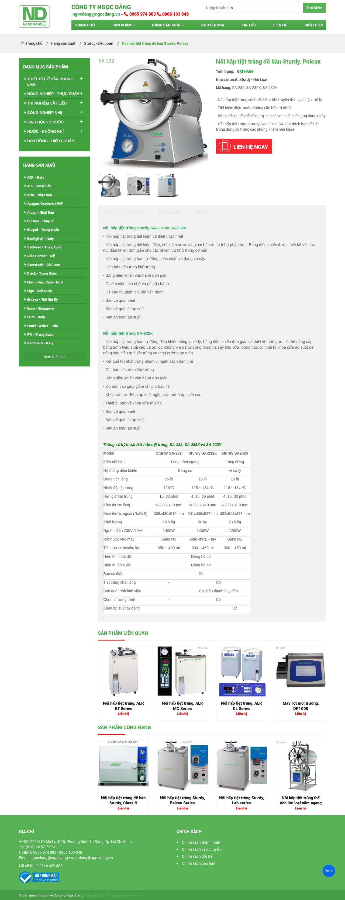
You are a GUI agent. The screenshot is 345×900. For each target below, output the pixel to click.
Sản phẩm (122, 24)
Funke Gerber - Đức (42, 325)
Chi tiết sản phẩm (124, 212)
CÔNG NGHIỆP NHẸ (44, 112)
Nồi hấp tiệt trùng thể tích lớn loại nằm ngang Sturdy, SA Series (301, 803)
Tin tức (249, 24)
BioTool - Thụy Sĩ (40, 221)
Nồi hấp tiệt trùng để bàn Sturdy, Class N (123, 800)
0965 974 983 (140, 14)
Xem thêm (52, 356)
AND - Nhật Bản (39, 194)
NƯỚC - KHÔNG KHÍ (45, 131)
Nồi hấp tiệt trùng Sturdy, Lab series (241, 800)
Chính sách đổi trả (197, 856)
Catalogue (169, 212)
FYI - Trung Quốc (40, 334)
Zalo (328, 870)
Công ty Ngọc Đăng (101, 7)
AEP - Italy (35, 177)
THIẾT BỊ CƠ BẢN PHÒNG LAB (50, 81)
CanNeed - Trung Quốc (44, 247)
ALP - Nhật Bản (39, 186)
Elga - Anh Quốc (39, 290)
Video (201, 212)
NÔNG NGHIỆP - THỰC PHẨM (53, 94)
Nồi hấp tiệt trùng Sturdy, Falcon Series (182, 800)
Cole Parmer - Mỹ (41, 255)
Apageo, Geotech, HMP (45, 203)
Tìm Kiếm (314, 7)
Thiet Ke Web (94, 895)
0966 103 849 (173, 14)
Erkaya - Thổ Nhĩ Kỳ (42, 299)
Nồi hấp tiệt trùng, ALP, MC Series (182, 705)
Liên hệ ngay (243, 146)
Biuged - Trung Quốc (43, 229)
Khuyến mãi (212, 24)
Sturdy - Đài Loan (253, 79)
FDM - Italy (36, 316)
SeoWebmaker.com (126, 895)
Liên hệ (280, 24)
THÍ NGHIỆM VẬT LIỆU (47, 103)
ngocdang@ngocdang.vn (95, 14)
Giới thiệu (314, 24)
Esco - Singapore (40, 308)
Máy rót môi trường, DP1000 (301, 705)
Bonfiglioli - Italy (40, 238)
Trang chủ (84, 24)
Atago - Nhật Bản (40, 212)
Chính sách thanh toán (201, 842)
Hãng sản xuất (166, 24)
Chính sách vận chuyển (201, 849)
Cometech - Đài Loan (43, 264)
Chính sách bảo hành (200, 863)
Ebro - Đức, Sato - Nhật (45, 282)
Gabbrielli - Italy (40, 343)
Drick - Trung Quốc (42, 273)
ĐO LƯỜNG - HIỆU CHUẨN (50, 141)
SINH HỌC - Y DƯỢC (45, 122)
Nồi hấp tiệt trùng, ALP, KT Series (123, 705)
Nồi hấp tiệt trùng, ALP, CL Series (241, 705)
